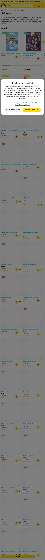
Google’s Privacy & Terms (22, 105)
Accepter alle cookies (31, 110)
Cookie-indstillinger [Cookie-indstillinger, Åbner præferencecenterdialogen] (13, 110)
